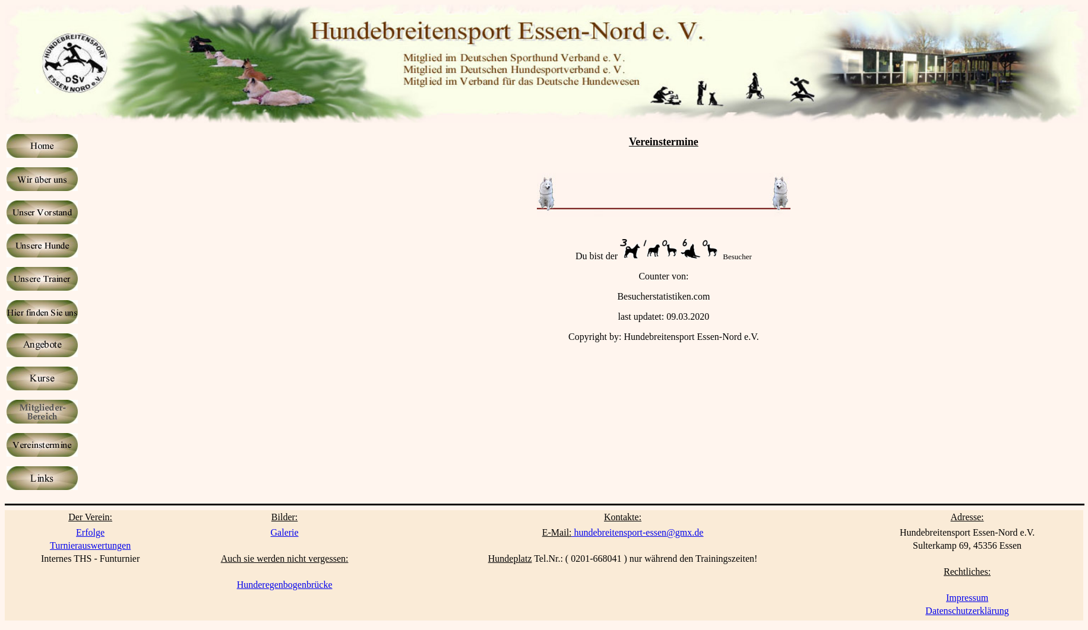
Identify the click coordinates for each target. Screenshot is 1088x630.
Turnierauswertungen (90, 545)
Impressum (967, 598)
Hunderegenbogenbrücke (285, 585)
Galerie (285, 532)
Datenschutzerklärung (966, 611)
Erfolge (90, 532)
